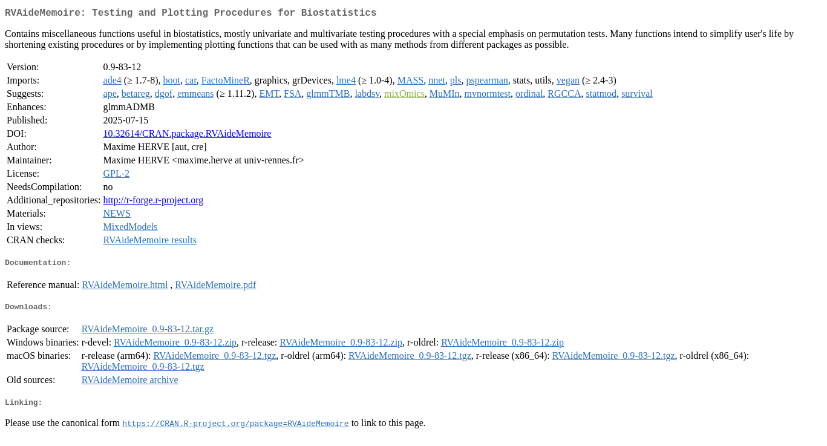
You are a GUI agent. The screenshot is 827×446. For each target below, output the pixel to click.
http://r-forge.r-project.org (153, 202)
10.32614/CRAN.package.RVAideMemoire (187, 136)
